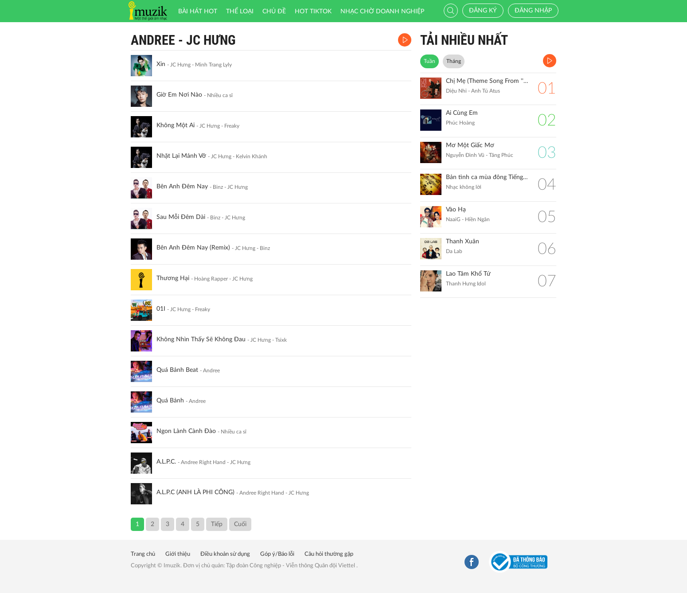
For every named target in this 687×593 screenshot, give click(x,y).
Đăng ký (483, 11)
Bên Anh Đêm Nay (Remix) (193, 248)
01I (160, 309)
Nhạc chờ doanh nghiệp (382, 11)
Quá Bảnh (170, 401)
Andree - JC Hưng (183, 40)
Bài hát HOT (197, 11)
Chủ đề (274, 11)
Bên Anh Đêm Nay (182, 186)
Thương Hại (172, 278)
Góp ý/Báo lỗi (277, 554)
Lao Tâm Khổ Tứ (468, 274)
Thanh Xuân (462, 241)
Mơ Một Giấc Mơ (470, 145)
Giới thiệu (177, 554)
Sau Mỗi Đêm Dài (180, 217)
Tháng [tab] (453, 61)
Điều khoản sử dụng (225, 554)
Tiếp (216, 524)
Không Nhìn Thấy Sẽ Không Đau (201, 339)
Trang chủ (143, 554)
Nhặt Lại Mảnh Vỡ (181, 156)
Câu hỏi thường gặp (328, 554)
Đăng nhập (533, 11)
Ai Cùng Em (462, 113)
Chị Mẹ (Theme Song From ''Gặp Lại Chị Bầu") (487, 81)
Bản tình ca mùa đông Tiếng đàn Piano (487, 177)
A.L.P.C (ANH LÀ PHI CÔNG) (195, 492)
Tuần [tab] (429, 61)
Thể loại (240, 11)
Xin (160, 64)
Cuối (240, 524)
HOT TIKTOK (313, 11)
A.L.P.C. (166, 462)
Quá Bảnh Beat (177, 370)
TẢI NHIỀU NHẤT (464, 40)
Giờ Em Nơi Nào (179, 95)
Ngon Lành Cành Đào (186, 431)
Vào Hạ (456, 210)
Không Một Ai (175, 125)
